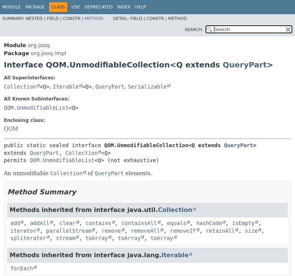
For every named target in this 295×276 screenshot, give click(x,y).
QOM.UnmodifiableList (36, 108)
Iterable (66, 87)
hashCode (209, 223)
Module (11, 7)
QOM (11, 129)
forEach (21, 268)
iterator (23, 231)
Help (140, 7)
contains (98, 223)
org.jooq (39, 45)
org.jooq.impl (48, 53)
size (251, 231)
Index (123, 7)
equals (176, 223)
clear (68, 223)
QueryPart (245, 64)
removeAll (145, 231)
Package (35, 7)
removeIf (183, 231)
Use (75, 7)
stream (66, 238)
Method (94, 18)
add (15, 223)
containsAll (139, 223)
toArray (96, 238)
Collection (20, 87)
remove (111, 231)
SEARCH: (194, 29)
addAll (40, 223)
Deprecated (99, 7)
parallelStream (68, 231)
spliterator (28, 238)
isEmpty (243, 223)
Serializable (147, 87)
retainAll (220, 231)
